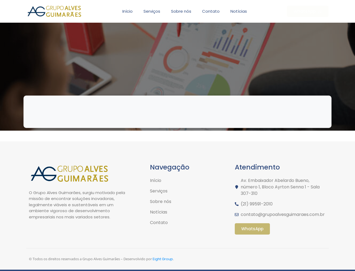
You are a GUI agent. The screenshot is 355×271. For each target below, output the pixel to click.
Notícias (238, 11)
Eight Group (163, 259)
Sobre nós (181, 11)
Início (127, 11)
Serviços (151, 11)
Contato (211, 11)
